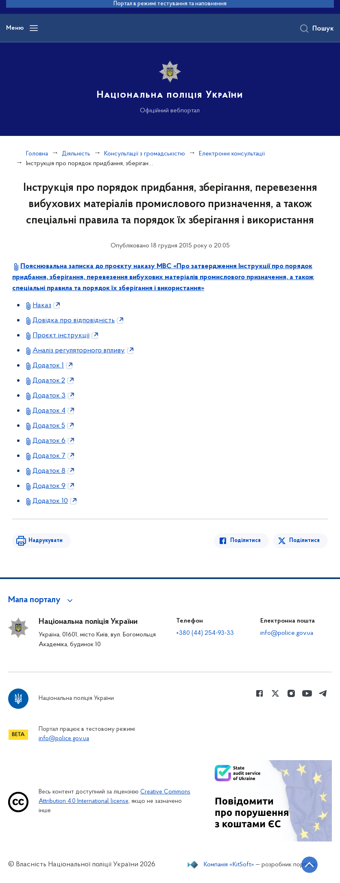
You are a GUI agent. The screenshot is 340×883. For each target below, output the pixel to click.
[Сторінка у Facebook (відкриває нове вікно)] (259, 693)
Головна (37, 154)
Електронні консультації (232, 154)
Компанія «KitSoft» (229, 864)
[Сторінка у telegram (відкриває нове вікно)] (323, 693)
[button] (41, 600)
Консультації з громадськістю (144, 154)
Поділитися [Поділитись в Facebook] (245, 541)
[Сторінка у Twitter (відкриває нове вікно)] (275, 693)
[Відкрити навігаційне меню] (34, 28)
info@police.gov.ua (286, 633)
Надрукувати (45, 541)
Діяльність (76, 154)
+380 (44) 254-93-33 (205, 633)
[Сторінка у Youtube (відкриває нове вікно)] (307, 693)
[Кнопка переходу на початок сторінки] (309, 865)
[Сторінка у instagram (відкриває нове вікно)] (291, 693)
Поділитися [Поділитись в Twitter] (304, 541)
